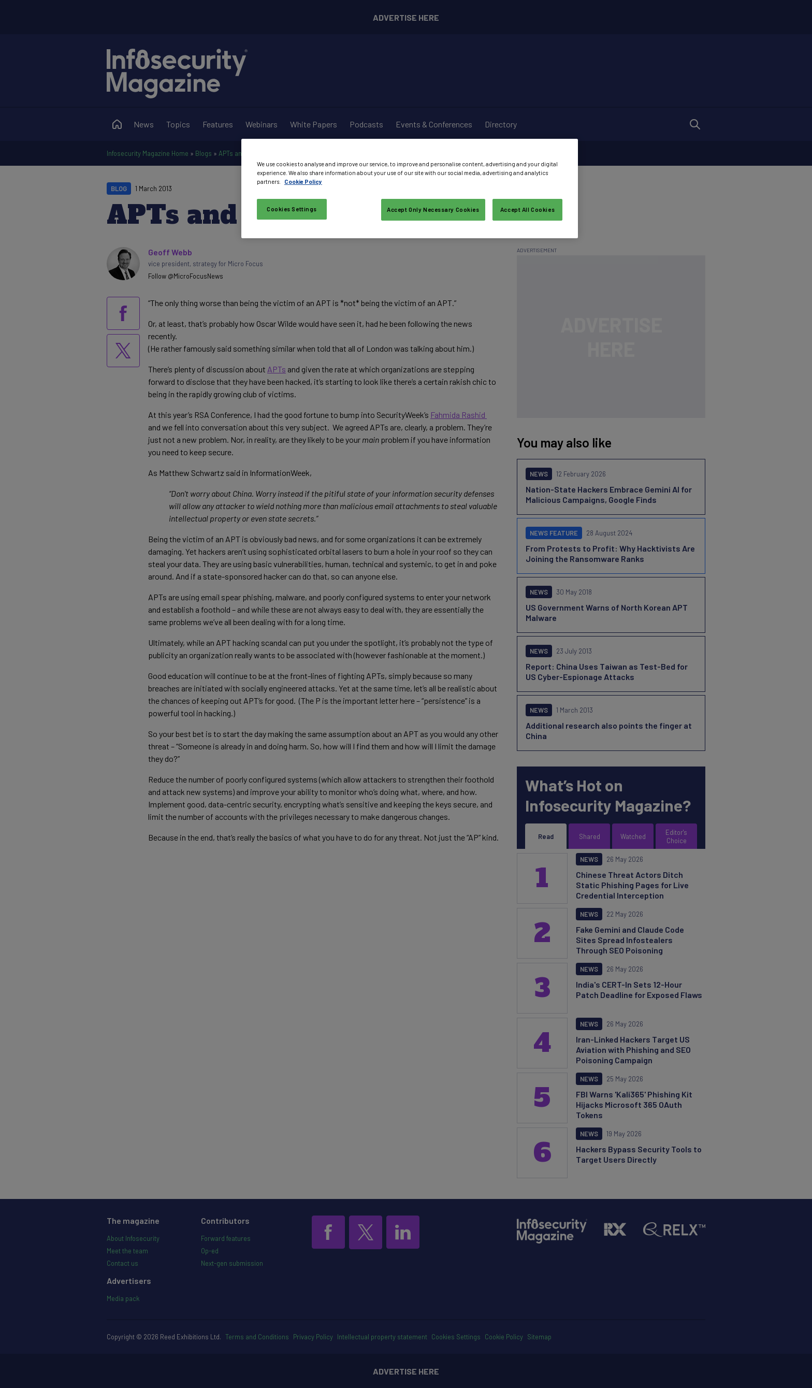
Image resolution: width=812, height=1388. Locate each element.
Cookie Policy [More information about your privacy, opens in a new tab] (303, 181)
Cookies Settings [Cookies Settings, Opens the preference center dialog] (292, 209)
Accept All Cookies (527, 209)
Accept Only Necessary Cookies (433, 209)
